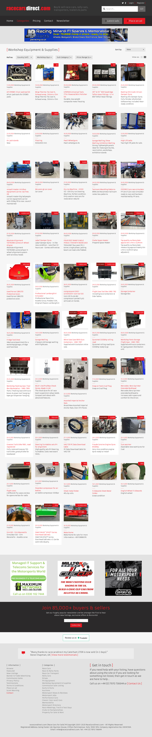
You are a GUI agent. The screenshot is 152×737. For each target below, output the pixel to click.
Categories (23, 20)
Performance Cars (50, 698)
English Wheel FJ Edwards (131, 491)
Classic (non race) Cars (52, 700)
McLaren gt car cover (43, 189)
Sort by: (118, 50)
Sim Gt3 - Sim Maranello (17, 532)
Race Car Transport (50, 673)
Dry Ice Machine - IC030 (73, 189)
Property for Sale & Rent (53, 712)
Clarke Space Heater (100, 240)
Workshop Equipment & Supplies (56, 683)
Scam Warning (13, 690)
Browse (10, 668)
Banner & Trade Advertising (18, 676)
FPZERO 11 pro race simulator (132, 189)
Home (10, 20)
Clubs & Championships (52, 710)
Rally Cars (46, 676)
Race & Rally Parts (50, 671)
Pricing (36, 20)
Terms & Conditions (15, 685)
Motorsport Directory (51, 705)
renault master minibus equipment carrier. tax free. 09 (18, 191)
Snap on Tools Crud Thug (102, 386)
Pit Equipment (48, 681)
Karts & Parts (48, 688)
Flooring (38, 141)
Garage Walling (41, 340)
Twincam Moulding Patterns (103, 189)
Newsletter (63, 20)
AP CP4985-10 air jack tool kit (18, 92)
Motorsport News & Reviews (55, 693)
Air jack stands (13, 141)
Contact (48, 20)
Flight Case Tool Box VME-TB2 (104, 292)
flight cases (11, 491)
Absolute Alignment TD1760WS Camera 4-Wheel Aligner (18, 242)
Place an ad (134, 21)
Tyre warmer (126, 445)
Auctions (46, 690)
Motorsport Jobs (49, 695)
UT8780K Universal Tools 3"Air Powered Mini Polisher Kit (75, 94)
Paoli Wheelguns (71, 141)
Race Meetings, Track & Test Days (57, 707)
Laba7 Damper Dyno (43, 240)
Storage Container (128, 291)
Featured (11, 671)
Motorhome (68, 532)
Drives (45, 678)
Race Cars (46, 668)
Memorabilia (48, 703)
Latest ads (112, 21)
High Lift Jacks (126, 141)
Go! (141, 9)
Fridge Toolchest (13, 340)
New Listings (12, 673)
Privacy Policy (13, 681)
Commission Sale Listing (53, 685)
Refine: (10, 57)
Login (131, 3)
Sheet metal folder (71, 491)
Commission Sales (15, 678)
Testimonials (12, 683)
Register (140, 3)
